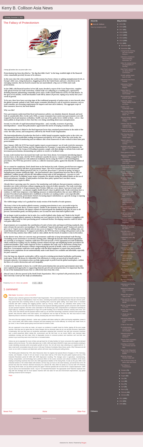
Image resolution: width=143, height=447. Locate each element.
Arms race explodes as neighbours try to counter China (128, 214)
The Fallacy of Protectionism (126, 366)
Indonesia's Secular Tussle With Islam (127, 248)
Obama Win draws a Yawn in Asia (127, 295)
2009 (121, 404)
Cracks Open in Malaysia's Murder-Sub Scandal (127, 91)
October (124, 370)
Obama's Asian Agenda (128, 252)
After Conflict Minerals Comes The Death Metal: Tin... (127, 112)
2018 (121, 27)
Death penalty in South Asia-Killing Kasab (128, 183)
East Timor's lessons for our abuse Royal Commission (128, 70)
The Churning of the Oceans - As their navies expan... (127, 135)
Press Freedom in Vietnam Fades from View (128, 208)
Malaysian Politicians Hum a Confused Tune (127, 290)
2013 (121, 40)
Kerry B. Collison (98, 24)
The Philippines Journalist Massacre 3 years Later (128, 161)
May (122, 384)
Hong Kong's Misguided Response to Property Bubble (128, 351)
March (123, 389)
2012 (121, 43)
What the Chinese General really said (127, 357)
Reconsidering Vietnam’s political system (128, 97)
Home (45, 411)
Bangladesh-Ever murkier (126, 178)
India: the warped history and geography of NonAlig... (128, 64)
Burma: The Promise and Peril (127, 310)
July (122, 378)
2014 (121, 38)
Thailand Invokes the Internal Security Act (128, 130)
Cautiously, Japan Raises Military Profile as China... (128, 102)
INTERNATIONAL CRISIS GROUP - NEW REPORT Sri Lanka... (127, 201)
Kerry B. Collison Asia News (27, 8)
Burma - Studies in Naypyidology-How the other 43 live (127, 173)
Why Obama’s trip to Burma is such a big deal (128, 270)
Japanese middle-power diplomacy (128, 156)
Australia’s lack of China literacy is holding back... (128, 148)
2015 (121, 35)
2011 (121, 398)
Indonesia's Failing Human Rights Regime (126, 85)
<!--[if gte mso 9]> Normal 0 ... (126, 315)
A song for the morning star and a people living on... (128, 52)
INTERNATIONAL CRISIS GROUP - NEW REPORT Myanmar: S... (127, 257)
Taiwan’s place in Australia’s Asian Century (127, 141)
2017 (121, 29)
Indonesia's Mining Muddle (126, 276)
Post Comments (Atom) (48, 418)
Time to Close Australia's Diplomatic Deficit (128, 340)
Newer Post (7, 411)
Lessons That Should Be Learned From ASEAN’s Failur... (128, 125)
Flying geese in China (127, 152)
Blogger (83, 443)
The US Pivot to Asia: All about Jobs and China (128, 361)
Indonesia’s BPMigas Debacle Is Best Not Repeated (128, 220)
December (124, 45)
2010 (121, 401)
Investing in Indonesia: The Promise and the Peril (128, 345)
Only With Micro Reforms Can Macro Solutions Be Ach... (128, 232)
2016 (121, 32)
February (124, 392)
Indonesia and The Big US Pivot (128, 285)
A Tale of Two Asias (127, 324)
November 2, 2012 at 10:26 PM (26, 295)
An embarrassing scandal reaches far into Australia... (128, 328)
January (124, 395)
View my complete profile (98, 27)
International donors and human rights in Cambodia (128, 188)
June (123, 381)
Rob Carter (12, 295)
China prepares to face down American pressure (128, 264)
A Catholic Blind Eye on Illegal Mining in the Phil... (128, 194)
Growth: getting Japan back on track (127, 76)
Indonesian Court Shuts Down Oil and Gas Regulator (128, 243)
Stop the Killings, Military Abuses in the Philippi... (128, 119)
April (122, 386)
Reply (10, 375)
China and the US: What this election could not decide (128, 300)
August (123, 376)
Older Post (81, 411)
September (124, 373)
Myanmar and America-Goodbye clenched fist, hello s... (128, 226)
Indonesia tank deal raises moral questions (127, 335)
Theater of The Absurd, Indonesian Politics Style (128, 167)
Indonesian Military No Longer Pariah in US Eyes (128, 320)
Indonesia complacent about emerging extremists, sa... (127, 58)
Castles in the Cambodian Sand (127, 107)
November (124, 48)
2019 (121, 24)
